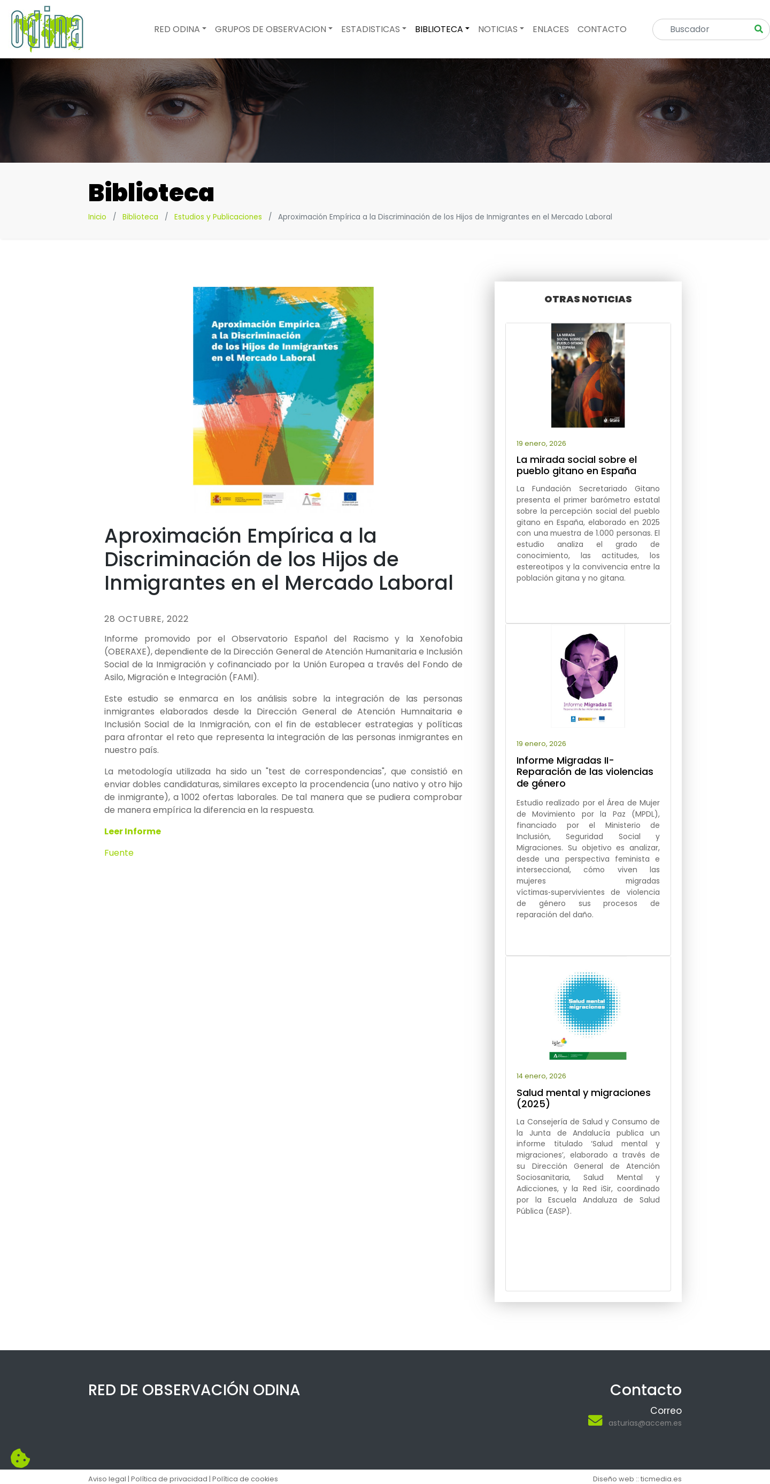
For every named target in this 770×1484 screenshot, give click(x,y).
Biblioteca (140, 217)
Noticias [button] (498, 29)
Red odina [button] (177, 29)
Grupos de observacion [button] (270, 29)
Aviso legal (107, 1478)
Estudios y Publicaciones (218, 217)
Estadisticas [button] (370, 29)
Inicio (97, 217)
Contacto (602, 29)
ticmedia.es (661, 1478)
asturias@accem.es (645, 1423)
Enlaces (551, 29)
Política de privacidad (169, 1478)
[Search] (704, 29)
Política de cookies (245, 1478)
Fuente (119, 853)
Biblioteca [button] (439, 29)
